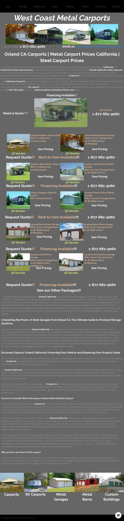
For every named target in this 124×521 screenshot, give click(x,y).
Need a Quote (15, 113)
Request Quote (20, 157)
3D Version (18, 272)
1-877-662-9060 (101, 217)
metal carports (46, 87)
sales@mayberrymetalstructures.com (54, 90)
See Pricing (45, 149)
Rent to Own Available (59, 157)
